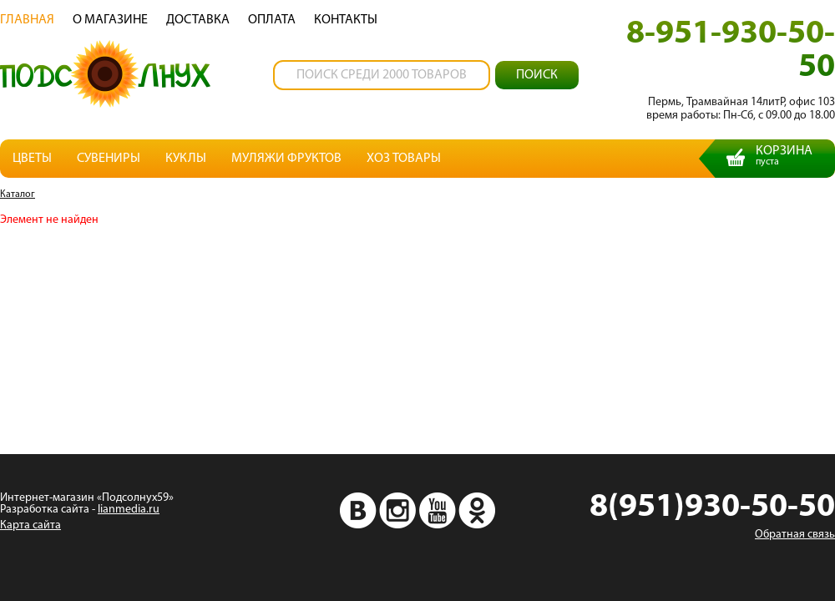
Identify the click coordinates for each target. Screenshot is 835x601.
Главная (27, 20)
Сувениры (108, 158)
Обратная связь (795, 534)
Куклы (185, 158)
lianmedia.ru (128, 509)
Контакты (345, 20)
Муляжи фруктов (286, 158)
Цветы (32, 158)
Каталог (17, 194)
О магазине (110, 20)
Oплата (272, 20)
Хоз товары (404, 158)
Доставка (198, 20)
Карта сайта (30, 525)
